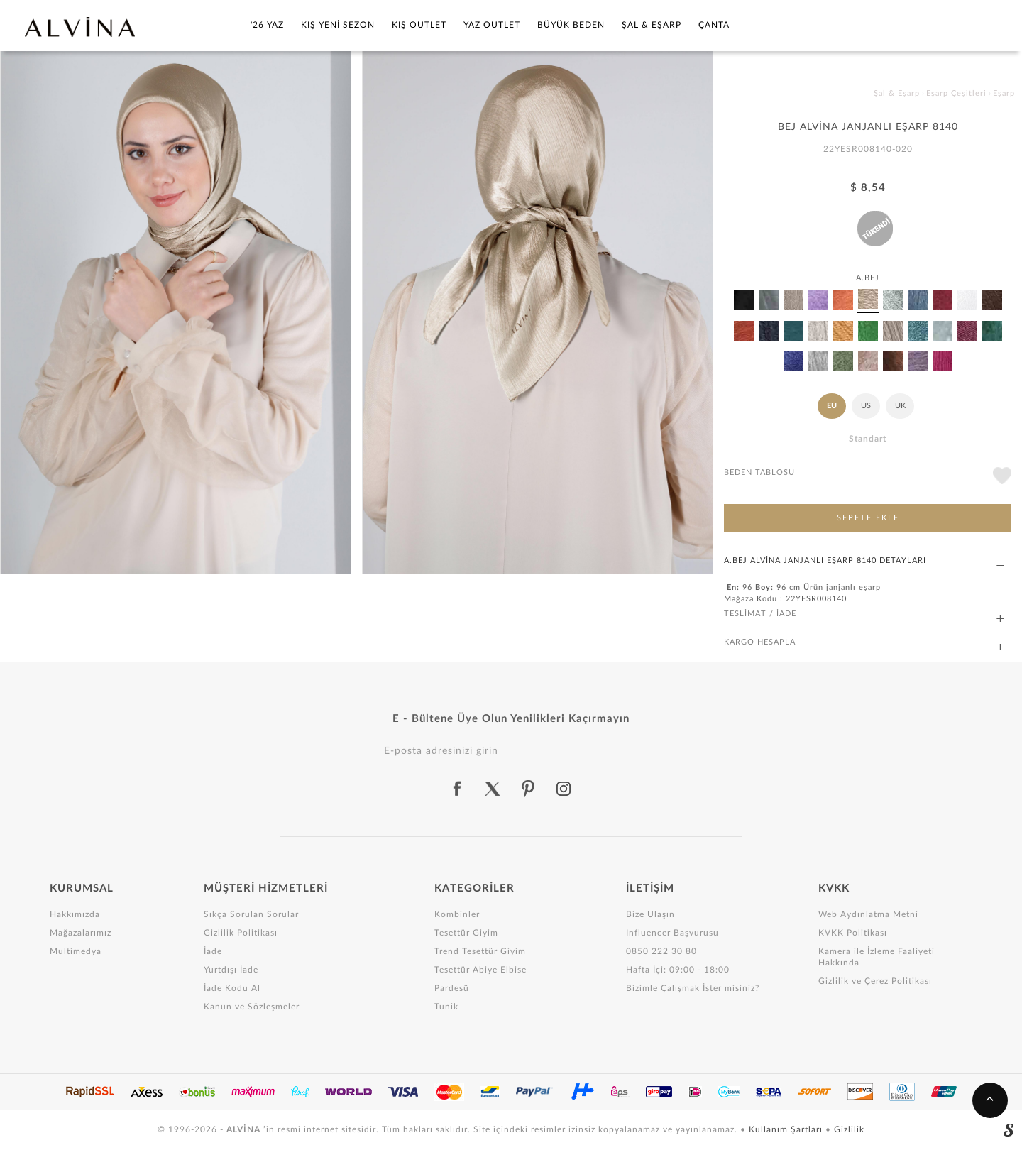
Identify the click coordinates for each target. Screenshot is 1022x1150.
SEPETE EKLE (868, 518)
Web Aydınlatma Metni (868, 914)
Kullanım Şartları (787, 1129)
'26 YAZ (267, 25)
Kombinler (457, 914)
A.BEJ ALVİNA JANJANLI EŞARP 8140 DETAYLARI (864, 561)
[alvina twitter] (492, 789)
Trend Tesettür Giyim (480, 951)
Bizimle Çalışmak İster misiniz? (692, 988)
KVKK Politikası (852, 933)
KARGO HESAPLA (864, 642)
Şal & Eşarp (651, 25)
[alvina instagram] (564, 788)
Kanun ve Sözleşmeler (252, 1006)
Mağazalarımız (80, 933)
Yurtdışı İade (231, 969)
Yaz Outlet (491, 25)
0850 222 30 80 (661, 951)
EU (832, 406)
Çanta (714, 25)
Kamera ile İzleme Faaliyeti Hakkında (876, 957)
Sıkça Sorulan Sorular (251, 914)
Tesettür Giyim (466, 933)
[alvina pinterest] (528, 788)
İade (213, 951)
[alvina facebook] (457, 788)
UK (900, 406)
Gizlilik (849, 1129)
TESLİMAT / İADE (864, 614)
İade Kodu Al (232, 988)
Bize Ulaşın (650, 914)
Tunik (446, 1006)
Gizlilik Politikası (241, 933)
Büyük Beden (571, 25)
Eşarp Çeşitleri (956, 93)
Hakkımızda (75, 914)
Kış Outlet (419, 25)
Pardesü (451, 988)
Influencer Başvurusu (672, 933)
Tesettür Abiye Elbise (480, 969)
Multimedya (75, 951)
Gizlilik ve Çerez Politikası (875, 981)
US (866, 406)
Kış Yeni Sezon (338, 25)
